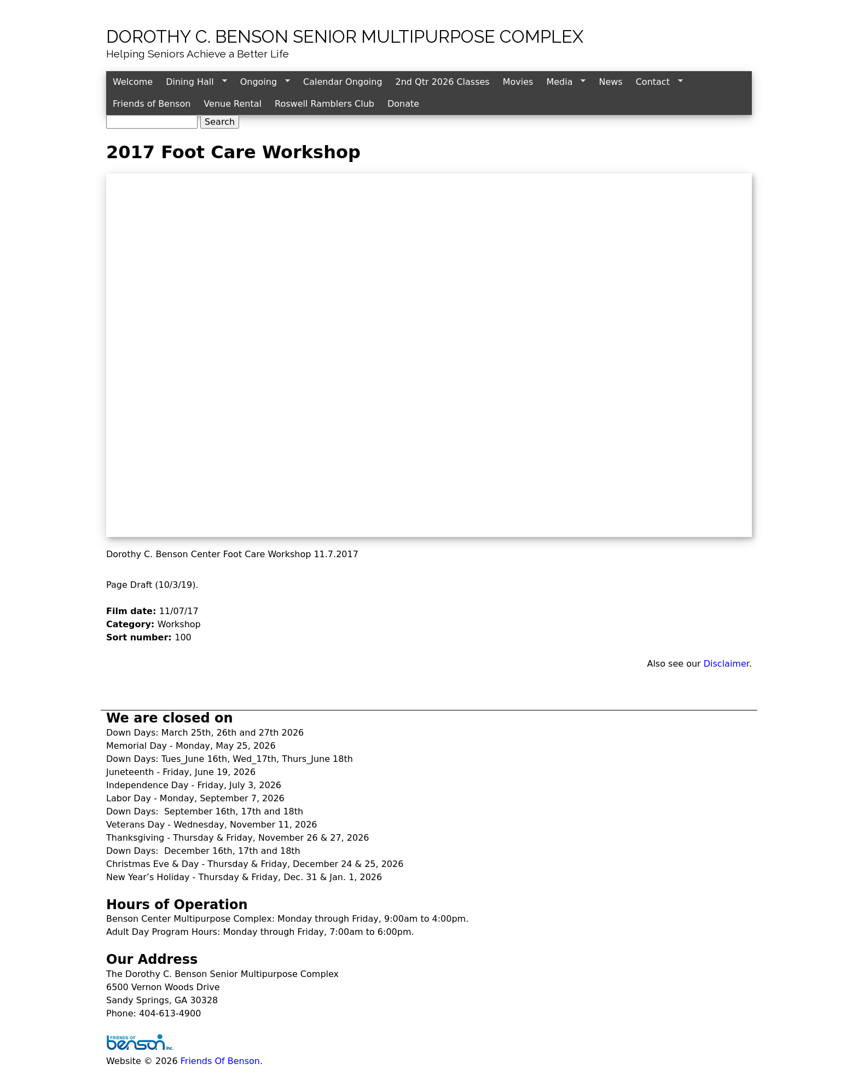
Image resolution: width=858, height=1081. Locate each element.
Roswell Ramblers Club (324, 104)
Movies (518, 82)
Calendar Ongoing (342, 82)
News (610, 82)
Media (562, 82)
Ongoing (262, 82)
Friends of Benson (151, 104)
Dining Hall (193, 82)
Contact (656, 82)
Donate (403, 104)
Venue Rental (233, 104)
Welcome (133, 82)
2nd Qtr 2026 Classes (443, 82)
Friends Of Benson (220, 1061)
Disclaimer (726, 663)
